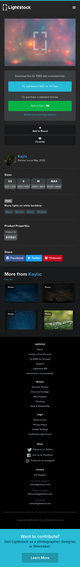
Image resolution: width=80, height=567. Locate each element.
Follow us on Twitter (43, 449)
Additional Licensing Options (40, 115)
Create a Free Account (40, 354)
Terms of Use (40, 419)
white (20, 211)
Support (40, 363)
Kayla (22, 156)
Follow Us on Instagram (42, 460)
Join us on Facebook (42, 454)
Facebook (15, 258)
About (40, 349)
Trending (40, 401)
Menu (74, 7)
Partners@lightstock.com (40, 493)
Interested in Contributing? (40, 373)
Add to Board (40, 130)
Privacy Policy (40, 424)
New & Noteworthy (40, 406)
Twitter (34, 258)
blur (30, 211)
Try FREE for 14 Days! (40, 359)
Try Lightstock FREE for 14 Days (40, 86)
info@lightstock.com (40, 484)
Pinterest (52, 258)
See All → (10, 279)
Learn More (40, 557)
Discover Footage (40, 391)
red (9, 211)
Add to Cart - (40, 106)
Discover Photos (40, 386)
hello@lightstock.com (40, 503)
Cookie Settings (40, 429)
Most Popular (40, 396)
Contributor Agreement (40, 434)
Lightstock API (40, 368)
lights (42, 211)
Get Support (40, 474)
